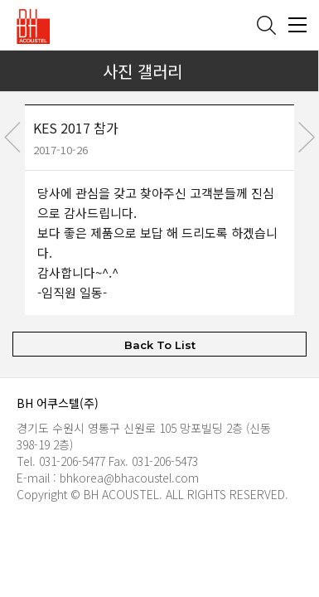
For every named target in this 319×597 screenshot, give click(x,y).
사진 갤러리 (142, 71)
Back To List (160, 344)
